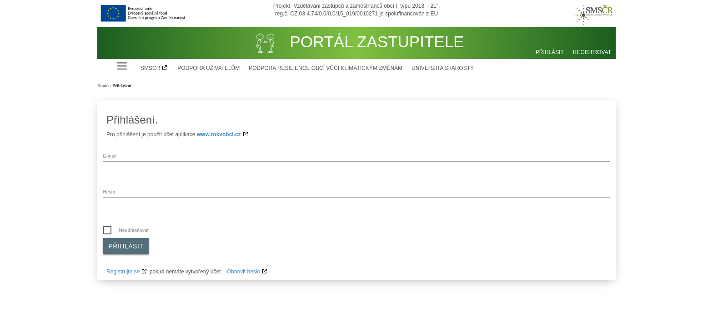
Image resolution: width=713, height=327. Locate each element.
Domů (103, 85)
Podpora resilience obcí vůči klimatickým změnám (325, 68)
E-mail (110, 156)
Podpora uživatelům (208, 68)
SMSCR (150, 68)
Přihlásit (550, 52)
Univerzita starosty (443, 68)
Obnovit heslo (243, 271)
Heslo (109, 191)
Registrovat (592, 52)
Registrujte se (123, 271)
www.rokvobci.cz (219, 134)
